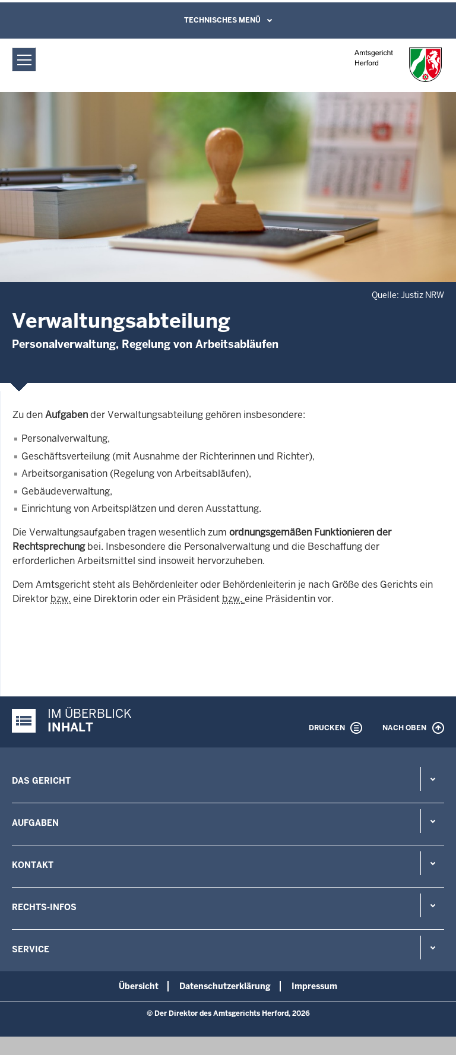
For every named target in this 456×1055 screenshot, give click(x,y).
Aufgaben (35, 823)
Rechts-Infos (44, 907)
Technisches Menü (222, 20)
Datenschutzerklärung (225, 986)
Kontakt (32, 865)
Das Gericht (41, 780)
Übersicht (139, 986)
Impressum (314, 986)
